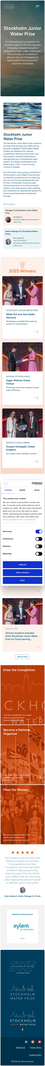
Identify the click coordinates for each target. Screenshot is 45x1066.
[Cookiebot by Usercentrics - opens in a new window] (32, 483)
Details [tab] (23, 490)
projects (25, 172)
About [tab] (36, 490)
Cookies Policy (35, 1055)
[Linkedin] (26, 1042)
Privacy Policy (36, 1047)
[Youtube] (40, 1042)
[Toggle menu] (37, 6)
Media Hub (20, 1047)
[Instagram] (33, 1042)
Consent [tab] (8, 490)
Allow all (22, 565)
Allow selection (22, 573)
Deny (22, 580)
